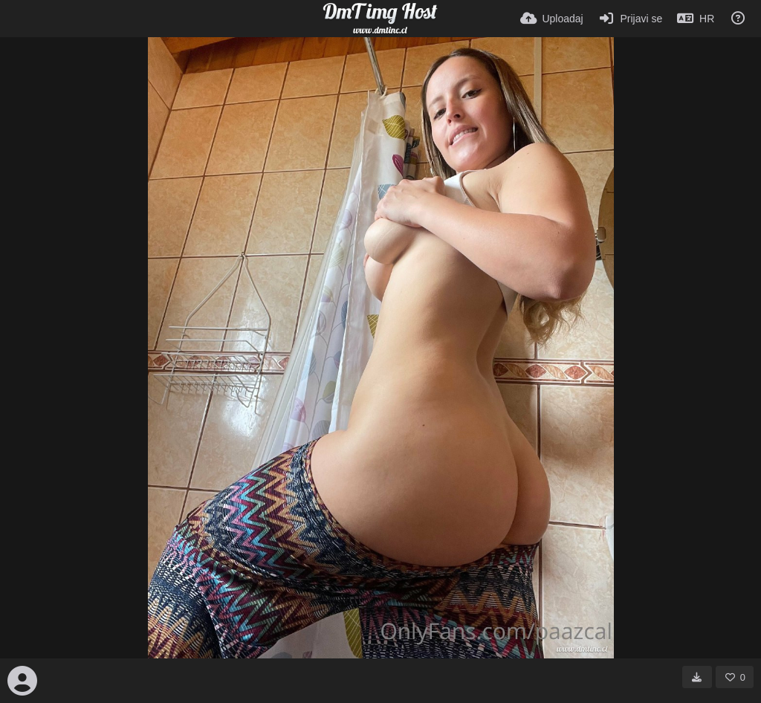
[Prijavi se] (630, 18)
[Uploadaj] (551, 18)
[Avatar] (22, 681)
